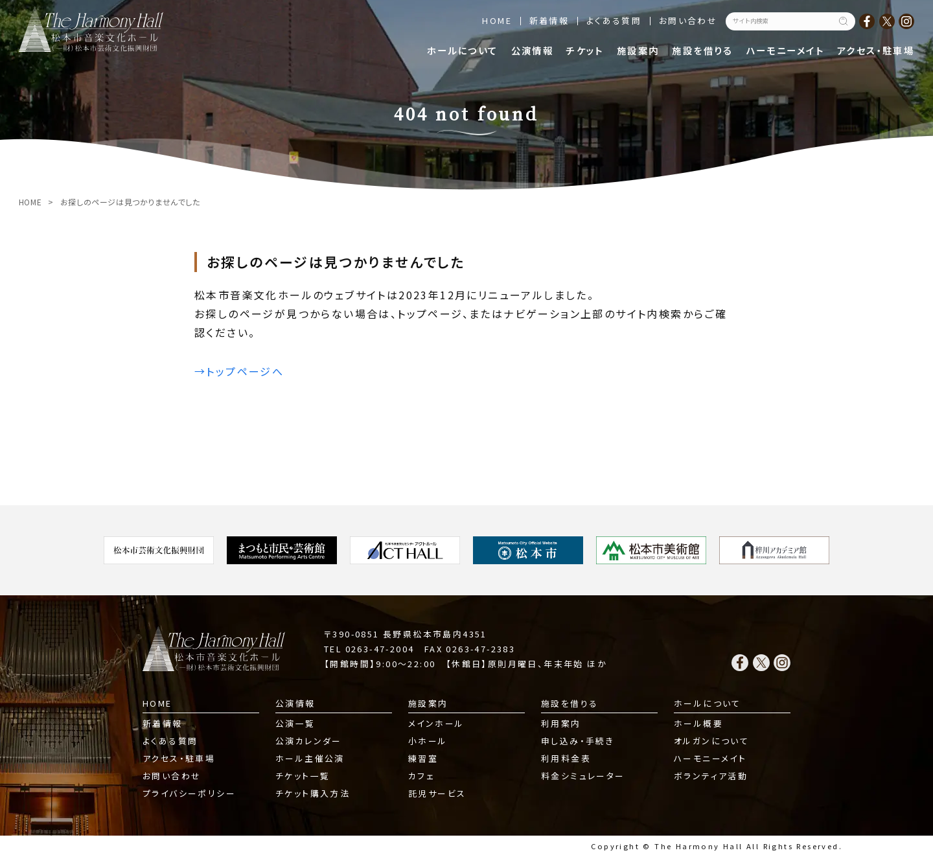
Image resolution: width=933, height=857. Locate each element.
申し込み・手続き (577, 741)
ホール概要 (698, 723)
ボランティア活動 (711, 776)
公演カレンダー (308, 741)
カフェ (421, 776)
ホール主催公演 (310, 758)
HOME (497, 20)
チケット (585, 50)
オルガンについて (711, 741)
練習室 (423, 758)
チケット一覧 (302, 776)
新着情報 (549, 20)
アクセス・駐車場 (875, 50)
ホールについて (462, 50)
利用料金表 (566, 758)
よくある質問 (613, 20)
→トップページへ (239, 371)
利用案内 (561, 723)
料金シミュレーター (583, 776)
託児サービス (437, 793)
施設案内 (638, 50)
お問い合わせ (688, 20)
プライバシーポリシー (189, 793)
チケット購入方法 (312, 793)
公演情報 (532, 50)
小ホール (428, 741)
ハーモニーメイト (785, 50)
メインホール (436, 723)
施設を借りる (702, 50)
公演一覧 (295, 723)
